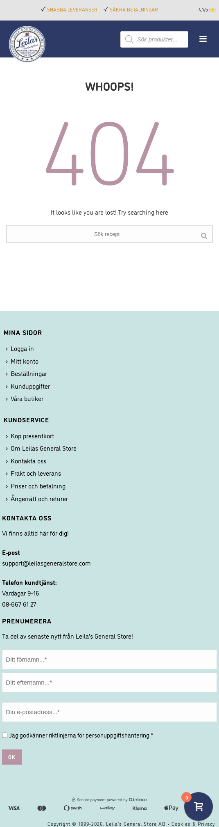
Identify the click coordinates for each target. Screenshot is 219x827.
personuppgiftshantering (117, 735)
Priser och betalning (35, 485)
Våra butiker (24, 398)
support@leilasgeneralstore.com (46, 562)
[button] (213, 9)
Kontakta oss (26, 460)
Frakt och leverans (33, 472)
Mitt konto (22, 360)
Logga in (20, 348)
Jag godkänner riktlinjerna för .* (81, 735)
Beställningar (26, 373)
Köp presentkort (30, 435)
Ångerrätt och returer (37, 498)
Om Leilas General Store (41, 447)
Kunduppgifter (28, 385)
